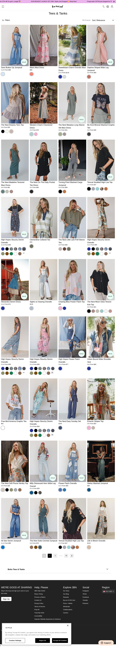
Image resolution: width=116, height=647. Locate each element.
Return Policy (38, 594)
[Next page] (72, 556)
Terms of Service (39, 606)
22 (66, 555)
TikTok (85, 594)
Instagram (86, 591)
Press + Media (67, 603)
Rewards (66, 597)
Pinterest (85, 603)
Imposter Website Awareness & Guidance (47, 619)
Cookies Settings (15, 640)
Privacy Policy (38, 603)
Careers (65, 613)
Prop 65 (36, 609)
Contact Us (37, 600)
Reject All (42, 640)
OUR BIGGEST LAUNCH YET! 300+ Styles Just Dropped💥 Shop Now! (60, 1)
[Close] (67, 625)
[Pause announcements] (114, 1)
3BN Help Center (39, 591)
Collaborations (67, 609)
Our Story (66, 591)
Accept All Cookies (60, 640)
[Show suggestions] (108, 591)
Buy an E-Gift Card (69, 600)
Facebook (86, 597)
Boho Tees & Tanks (58, 569)
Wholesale (66, 606)
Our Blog (66, 594)
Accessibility (38, 616)
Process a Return (39, 597)
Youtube (85, 600)
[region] (36, 634)
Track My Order (39, 613)
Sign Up (6, 599)
